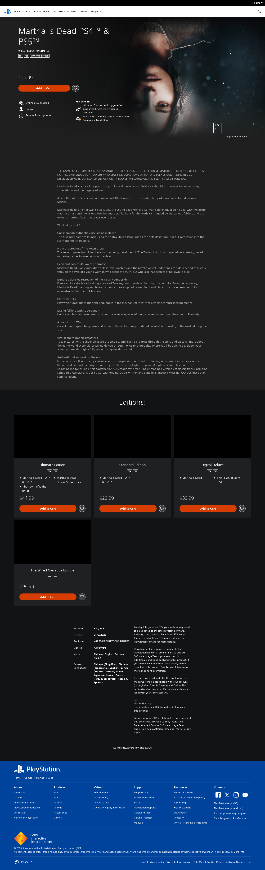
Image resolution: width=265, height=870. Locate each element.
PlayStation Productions (27, 807)
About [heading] (18, 787)
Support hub (141, 792)
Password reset (142, 812)
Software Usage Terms (238, 862)
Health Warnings (143, 703)
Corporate (19, 812)
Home (17, 777)
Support (95, 11)
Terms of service (183, 792)
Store (84, 11)
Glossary (179, 817)
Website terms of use (179, 862)
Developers (180, 812)
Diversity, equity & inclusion (109, 807)
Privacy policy (156, 862)
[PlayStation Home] (7, 11)
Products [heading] (60, 787)
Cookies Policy (215, 862)
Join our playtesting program (230, 813)
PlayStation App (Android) (228, 808)
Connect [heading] (219, 787)
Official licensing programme (190, 822)
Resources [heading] (180, 787)
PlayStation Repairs (145, 807)
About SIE (19, 792)
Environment (101, 792)
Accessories (60, 11)
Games (18, 11)
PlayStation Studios (25, 802)
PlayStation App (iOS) (226, 803)
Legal (143, 862)
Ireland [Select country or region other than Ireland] (24, 862)
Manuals (138, 822)
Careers (18, 797)
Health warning (182, 807)
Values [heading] (98, 787)
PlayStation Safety (144, 797)
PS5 (28, 11)
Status (137, 802)
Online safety (101, 802)
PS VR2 (58, 802)
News (74, 11)
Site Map (199, 862)
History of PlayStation (26, 817)
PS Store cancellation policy (189, 797)
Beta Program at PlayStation (230, 818)
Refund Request (143, 817)
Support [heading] (139, 787)
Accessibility (101, 797)
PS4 (36, 11)
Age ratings (180, 802)
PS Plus (46, 11)
